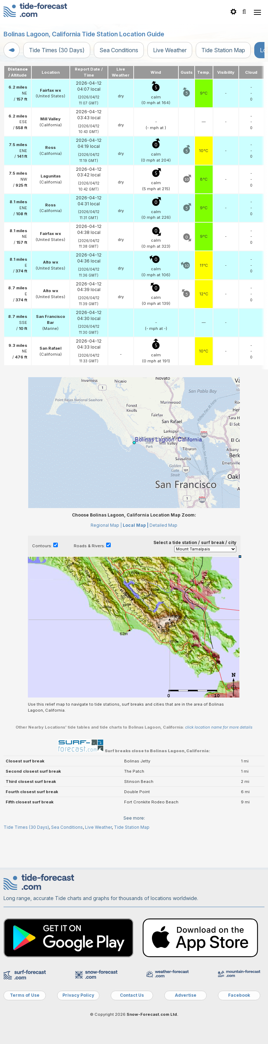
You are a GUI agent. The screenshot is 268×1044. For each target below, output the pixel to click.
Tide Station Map (223, 50)
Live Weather (170, 50)
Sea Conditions (118, 50)
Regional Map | (106, 525)
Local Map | (135, 525)
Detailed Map (163, 525)
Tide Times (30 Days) (57, 50)
